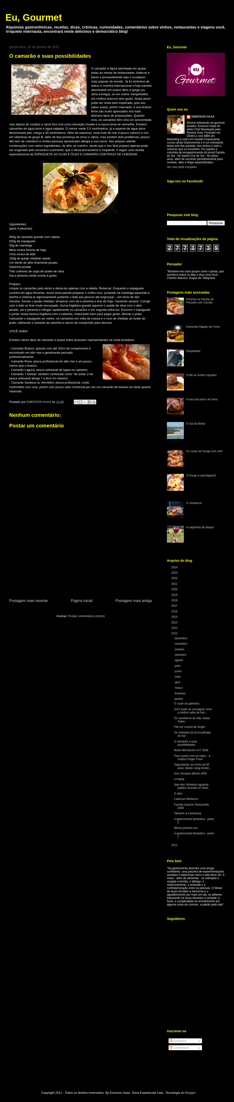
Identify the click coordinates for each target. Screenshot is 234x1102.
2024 (174, 567)
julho (178, 666)
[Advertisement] (80, 562)
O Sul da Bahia (195, 423)
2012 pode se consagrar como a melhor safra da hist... (193, 711)
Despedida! (193, 351)
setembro (181, 654)
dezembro (181, 638)
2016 (174, 611)
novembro (181, 643)
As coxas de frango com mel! (204, 451)
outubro (180, 649)
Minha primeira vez (186, 828)
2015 (174, 617)
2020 (174, 589)
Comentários (179, 1047)
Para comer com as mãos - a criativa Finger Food (192, 757)
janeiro (179, 699)
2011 (174, 845)
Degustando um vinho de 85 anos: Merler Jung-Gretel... (192, 766)
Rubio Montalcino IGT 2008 (191, 750)
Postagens (177, 1041)
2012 (174, 633)
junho (178, 671)
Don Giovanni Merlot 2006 (190, 773)
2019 (174, 595)
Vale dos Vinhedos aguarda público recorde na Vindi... (192, 786)
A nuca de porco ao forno (202, 399)
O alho (178, 793)
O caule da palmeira (186, 703)
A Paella (179, 779)
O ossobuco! (194, 503)
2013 (174, 628)
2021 (174, 584)
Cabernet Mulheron (186, 799)
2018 (174, 600)
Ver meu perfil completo (182, 167)
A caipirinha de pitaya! (200, 527)
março (179, 687)
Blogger (190, 1092)
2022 (174, 578)
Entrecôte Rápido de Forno (203, 326)
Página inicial (82, 601)
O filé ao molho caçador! (201, 375)
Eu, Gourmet (33, 17)
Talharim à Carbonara (187, 813)
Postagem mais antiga (134, 601)
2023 (174, 572)
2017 (174, 605)
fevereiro (180, 693)
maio (178, 676)
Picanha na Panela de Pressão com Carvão (200, 301)
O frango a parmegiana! (201, 475)
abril (178, 682)
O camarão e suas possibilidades (185, 743)
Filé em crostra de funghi (189, 727)
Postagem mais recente (28, 601)
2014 (174, 622)
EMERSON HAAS (202, 116)
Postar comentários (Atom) (86, 616)
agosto (179, 660)
